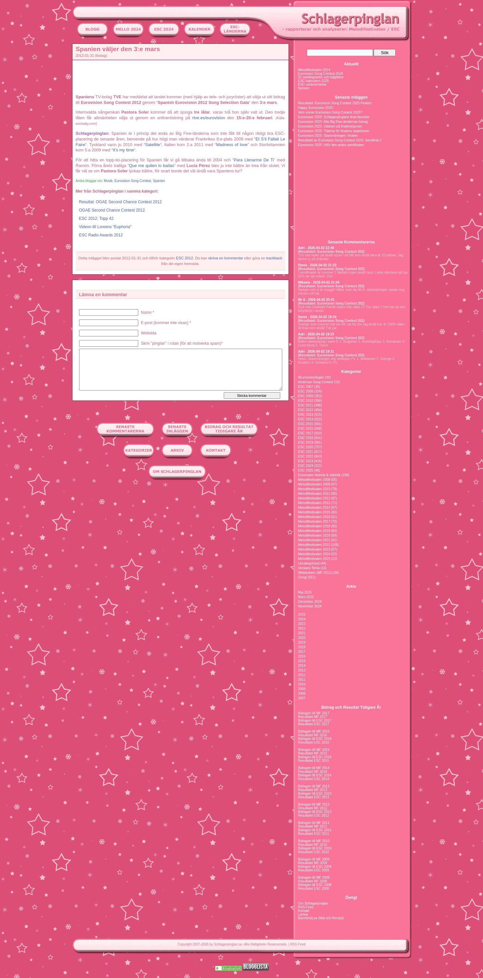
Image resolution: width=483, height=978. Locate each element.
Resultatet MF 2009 (312, 863)
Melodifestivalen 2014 (314, 507)
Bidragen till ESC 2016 (315, 739)
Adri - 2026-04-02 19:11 (316, 351)
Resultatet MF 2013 (312, 790)
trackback (274, 258)
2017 (301, 652)
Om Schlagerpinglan (313, 903)
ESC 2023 (305, 461)
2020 (301, 638)
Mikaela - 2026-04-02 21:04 (319, 282)
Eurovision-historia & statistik (319, 475)
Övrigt (302, 577)
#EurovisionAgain (311, 377)
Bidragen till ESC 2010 (315, 848)
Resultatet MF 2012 (312, 808)
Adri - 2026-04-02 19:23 (316, 334)
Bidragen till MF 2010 (314, 841)
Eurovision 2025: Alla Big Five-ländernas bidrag (333, 122)
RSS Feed (305, 907)
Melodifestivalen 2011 (314, 493)
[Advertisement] (42, 141)
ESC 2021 (305, 452)
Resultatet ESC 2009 (313, 870)
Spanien (159, 181)
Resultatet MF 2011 (312, 826)
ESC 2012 (184, 258)
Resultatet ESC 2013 (313, 797)
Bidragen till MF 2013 (314, 786)
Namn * (147, 312)
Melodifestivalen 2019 (314, 531)
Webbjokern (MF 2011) (315, 573)
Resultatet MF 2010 (312, 844)
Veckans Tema (309, 568)
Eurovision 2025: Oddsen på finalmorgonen (330, 126)
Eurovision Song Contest (132, 181)
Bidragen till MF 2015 (314, 750)
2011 (301, 679)
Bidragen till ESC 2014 (315, 775)
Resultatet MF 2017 (312, 717)
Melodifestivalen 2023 (314, 549)
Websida (148, 333)
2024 (301, 619)
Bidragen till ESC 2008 (315, 885)
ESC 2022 (305, 456)
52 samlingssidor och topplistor (321, 77)
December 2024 (310, 601)
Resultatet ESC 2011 (313, 834)
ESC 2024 (305, 466)
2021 (301, 633)
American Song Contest (315, 382)
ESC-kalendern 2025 (313, 81)
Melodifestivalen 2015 (314, 512)
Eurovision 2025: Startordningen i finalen (328, 135)
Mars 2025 (306, 597)
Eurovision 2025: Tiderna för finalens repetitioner (334, 131)
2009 (301, 689)
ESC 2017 (305, 433)
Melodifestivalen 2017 (314, 521)
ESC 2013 (305, 414)
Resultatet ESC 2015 (313, 760)
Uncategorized (308, 563)
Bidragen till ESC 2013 (315, 793)
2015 (301, 661)
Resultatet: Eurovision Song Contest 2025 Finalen (335, 103)
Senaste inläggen (351, 97)
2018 (301, 647)
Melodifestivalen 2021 (314, 540)
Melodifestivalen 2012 (314, 498)
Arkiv (351, 586)
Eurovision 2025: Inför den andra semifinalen (331, 145)
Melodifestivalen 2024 (314, 70)
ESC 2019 (305, 442)
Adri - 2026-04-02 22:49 (316, 248)
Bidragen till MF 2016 (314, 731)
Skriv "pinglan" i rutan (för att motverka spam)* (182, 343)
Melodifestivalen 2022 (314, 545)
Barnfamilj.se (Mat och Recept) (321, 918)
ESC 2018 (305, 438)
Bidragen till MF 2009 (314, 859)
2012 (301, 675)
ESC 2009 (305, 396)
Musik (108, 181)
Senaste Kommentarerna (351, 242)
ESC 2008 (305, 391)
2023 (301, 624)
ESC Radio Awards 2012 (101, 235)
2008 (301, 693)
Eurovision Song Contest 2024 (320, 73)
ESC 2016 (305, 428)
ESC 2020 (305, 447)
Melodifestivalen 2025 (314, 559)
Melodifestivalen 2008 (314, 480)
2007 (301, 698)
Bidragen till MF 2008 (314, 877)
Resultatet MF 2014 (312, 771)
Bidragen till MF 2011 (314, 823)
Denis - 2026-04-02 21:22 (317, 265)
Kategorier (351, 371)
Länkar (303, 914)
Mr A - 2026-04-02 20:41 (316, 300)
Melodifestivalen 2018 (314, 526)
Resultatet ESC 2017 (313, 724)
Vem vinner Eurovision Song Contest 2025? (330, 112)
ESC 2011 (305, 405)
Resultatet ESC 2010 (313, 852)
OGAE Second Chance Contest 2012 (112, 210)
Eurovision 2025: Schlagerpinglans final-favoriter (334, 117)
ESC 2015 (305, 424)
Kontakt (303, 911)
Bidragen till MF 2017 (314, 713)
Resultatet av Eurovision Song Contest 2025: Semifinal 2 (340, 140)
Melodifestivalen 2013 (314, 503)
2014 (301, 665)
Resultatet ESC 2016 (313, 742)
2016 (301, 656)
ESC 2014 (305, 419)
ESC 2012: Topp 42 (96, 218)
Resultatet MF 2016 (312, 735)
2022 (301, 628)
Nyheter (304, 88)
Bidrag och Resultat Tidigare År (351, 707)
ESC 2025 (305, 470)
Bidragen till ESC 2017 (315, 720)
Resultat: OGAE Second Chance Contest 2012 (120, 202)
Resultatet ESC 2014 (313, 779)
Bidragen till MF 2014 (314, 768)
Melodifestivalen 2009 (314, 484)
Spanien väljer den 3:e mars (118, 48)
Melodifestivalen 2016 (314, 517)
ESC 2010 (305, 400)
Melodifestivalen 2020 (314, 535)
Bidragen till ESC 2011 (315, 830)
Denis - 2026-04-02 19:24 (317, 317)
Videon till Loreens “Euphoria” (105, 226)
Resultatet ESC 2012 (313, 815)
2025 (301, 614)
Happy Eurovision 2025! (315, 108)
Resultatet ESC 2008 (313, 888)
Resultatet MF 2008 (312, 881)
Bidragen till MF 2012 (314, 804)
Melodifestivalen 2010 (314, 489)
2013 (301, 670)
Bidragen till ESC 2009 (315, 866)
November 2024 (310, 606)
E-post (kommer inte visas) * (166, 322)
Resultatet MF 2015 (312, 753)
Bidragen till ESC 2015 (315, 757)
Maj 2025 (305, 592)
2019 (301, 642)
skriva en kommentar (225, 258)
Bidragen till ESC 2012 (315, 812)
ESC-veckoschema (312, 84)
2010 (301, 684)
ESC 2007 (305, 387)
